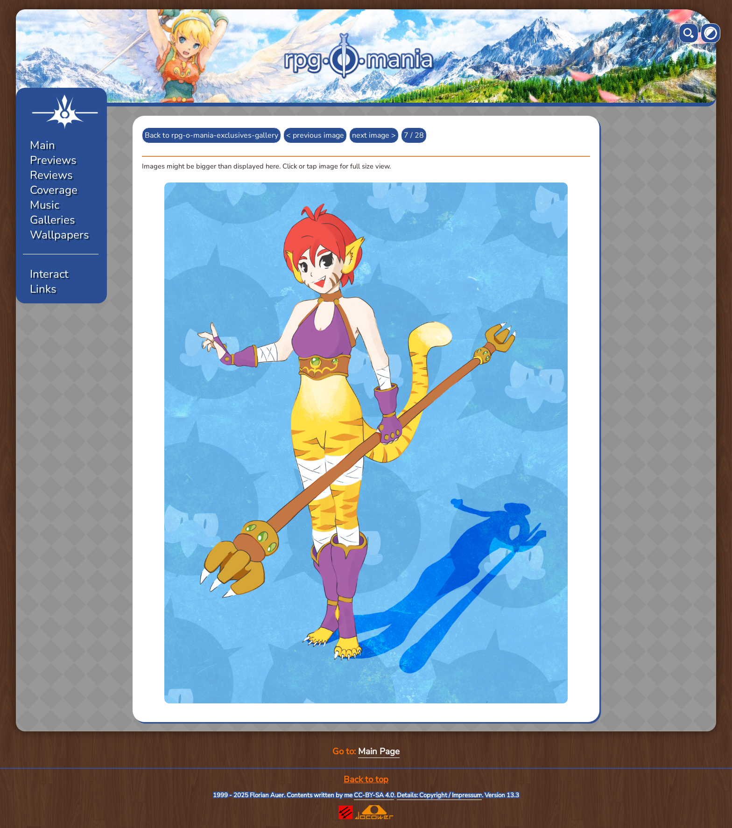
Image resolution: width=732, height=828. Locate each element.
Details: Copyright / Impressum (439, 795)
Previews (53, 160)
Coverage (53, 189)
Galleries (52, 219)
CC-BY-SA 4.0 (374, 795)
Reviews (51, 175)
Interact (49, 274)
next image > (374, 135)
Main (42, 145)
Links (43, 288)
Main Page (379, 751)
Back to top (366, 779)
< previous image (315, 135)
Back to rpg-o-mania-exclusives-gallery (211, 135)
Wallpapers (59, 234)
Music (44, 204)
